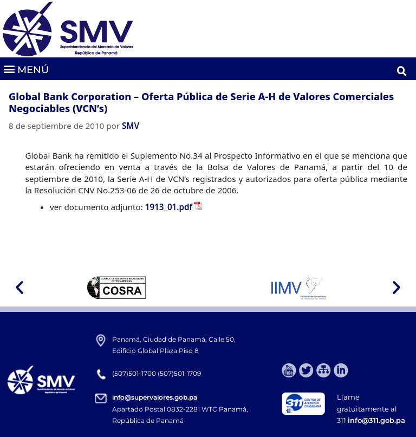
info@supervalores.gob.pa (154, 397)
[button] (25, 69)
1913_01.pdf (168, 206)
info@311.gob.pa (376, 420)
